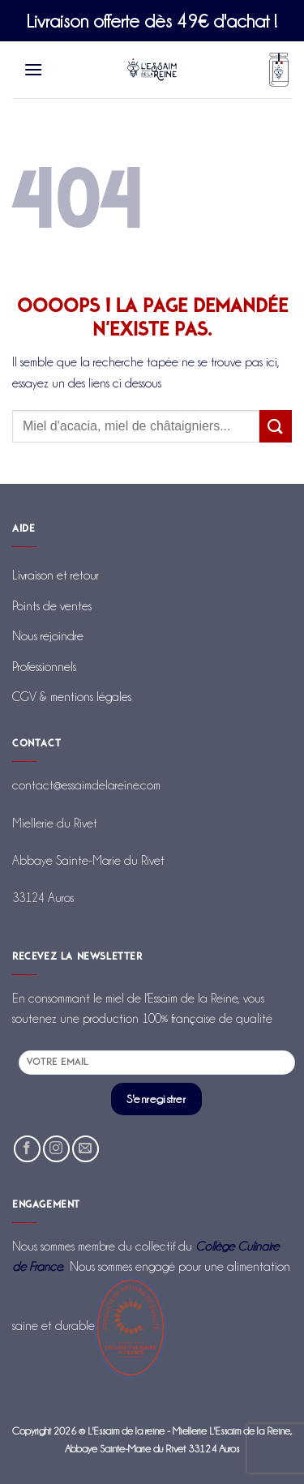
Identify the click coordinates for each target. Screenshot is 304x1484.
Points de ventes (52, 606)
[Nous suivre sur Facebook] (27, 1148)
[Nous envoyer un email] (85, 1148)
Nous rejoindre (47, 636)
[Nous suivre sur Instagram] (56, 1148)
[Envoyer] (275, 426)
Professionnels (44, 667)
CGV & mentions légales (71, 697)
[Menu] (34, 69)
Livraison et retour (55, 575)
